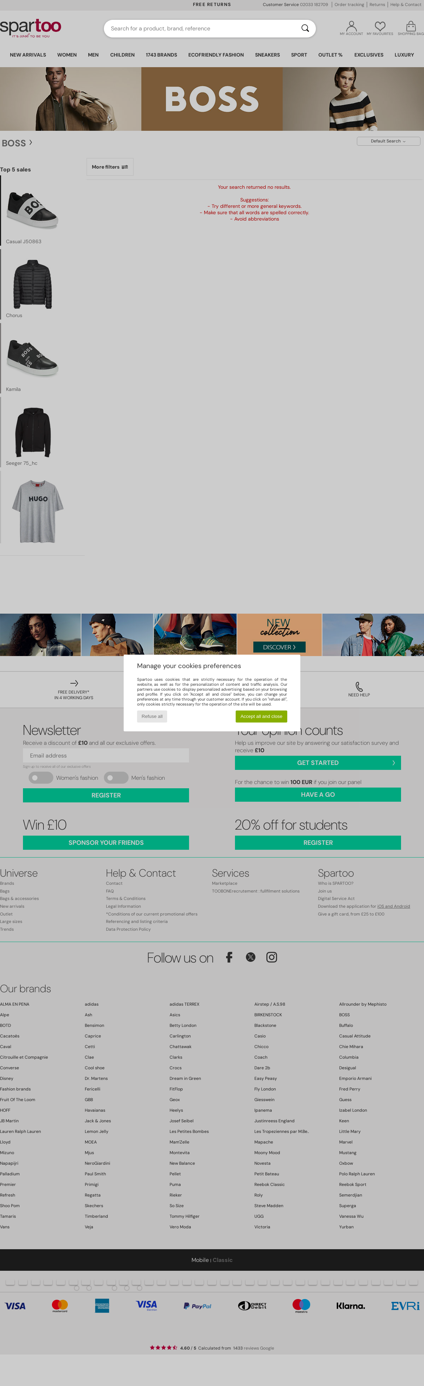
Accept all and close (262, 716)
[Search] (305, 28)
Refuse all (152, 716)
